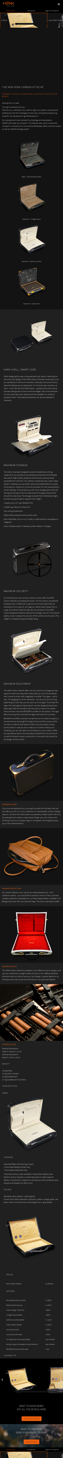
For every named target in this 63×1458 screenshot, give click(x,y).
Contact (4, 1423)
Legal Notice (5, 1425)
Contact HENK (31, 1388)
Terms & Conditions (7, 1427)
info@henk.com (42, 1444)
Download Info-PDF (31, 1365)
